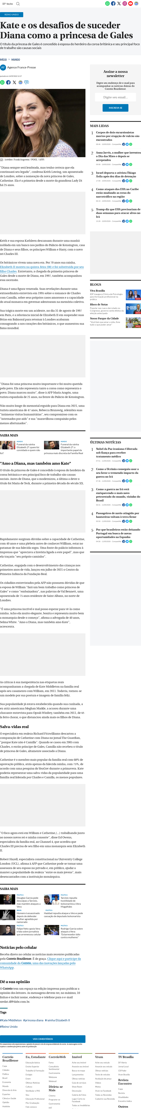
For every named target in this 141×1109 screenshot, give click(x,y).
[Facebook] (113, 5)
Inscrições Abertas (34, 1088)
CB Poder (122, 1029)
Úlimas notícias (78, 1037)
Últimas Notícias (33, 1041)
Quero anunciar (78, 1081)
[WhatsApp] (107, 5)
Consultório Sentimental (54, 1026)
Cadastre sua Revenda (105, 1057)
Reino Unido (81, 985)
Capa (4, 1025)
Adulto (75, 1100)
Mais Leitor (54, 1074)
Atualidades (123, 1056)
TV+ (51, 1070)
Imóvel (77, 1016)
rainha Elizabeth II (58, 985)
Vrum (99, 1016)
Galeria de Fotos (79, 1053)
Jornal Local (123, 1025)
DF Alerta (122, 1021)
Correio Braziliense (10, 1017)
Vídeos (98, 1041)
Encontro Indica (125, 1060)
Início (3, 59)
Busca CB (6, 1096)
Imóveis (75, 1085)
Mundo (15, 59)
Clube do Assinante (10, 1100)
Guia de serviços (79, 1041)
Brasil (4, 1037)
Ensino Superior (32, 1025)
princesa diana (34, 985)
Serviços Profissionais (81, 1104)
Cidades (5, 1029)
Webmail (52, 1040)
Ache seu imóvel (79, 1021)
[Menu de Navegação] (8, 3)
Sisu (27, 1053)
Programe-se (54, 1058)
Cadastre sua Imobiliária (77, 1069)
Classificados (81, 1076)
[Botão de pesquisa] (17, 3)
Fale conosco (31, 1065)
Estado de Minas (125, 1071)
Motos (98, 1045)
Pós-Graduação (32, 1061)
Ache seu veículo (102, 1021)
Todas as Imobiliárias (81, 1064)
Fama (51, 1021)
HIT (50, 1066)
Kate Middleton (12, 985)
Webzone (53, 1036)
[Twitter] (119, 5)
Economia (6, 1041)
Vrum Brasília (124, 1033)
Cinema (52, 1054)
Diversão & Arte (9, 1049)
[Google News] (136, 5)
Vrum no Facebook (103, 1049)
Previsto (29, 1080)
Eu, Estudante (36, 1016)
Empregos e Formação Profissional (81, 1095)
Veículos (75, 1090)
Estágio (29, 1033)
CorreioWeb (57, 1016)
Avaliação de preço (103, 1037)
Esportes (6, 1053)
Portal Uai (122, 1075)
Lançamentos (78, 1033)
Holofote (6, 1065)
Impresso (9, 1078)
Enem (28, 1037)
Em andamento (32, 1085)
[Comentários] (26, 83)
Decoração (76, 1049)
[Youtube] (130, 5)
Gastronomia (54, 1032)
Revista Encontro (125, 1040)
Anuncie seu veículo (103, 1025)
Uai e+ (121, 1079)
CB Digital (6, 1092)
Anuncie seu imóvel (80, 1025)
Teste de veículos (102, 1033)
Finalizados (30, 1093)
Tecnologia (7, 1069)
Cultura (29, 1045)
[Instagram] (124, 5)
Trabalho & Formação (35, 1029)
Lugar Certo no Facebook (78, 1058)
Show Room (77, 1045)
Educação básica (33, 1021)
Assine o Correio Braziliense (9, 1105)
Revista (121, 1052)
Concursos (33, 1071)
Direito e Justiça (9, 1088)
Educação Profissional (35, 1057)
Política (5, 1033)
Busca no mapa (78, 1029)
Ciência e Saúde (9, 1057)
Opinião (5, 1061)
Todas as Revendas (103, 1053)
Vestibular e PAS (33, 1049)
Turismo (5, 1073)
